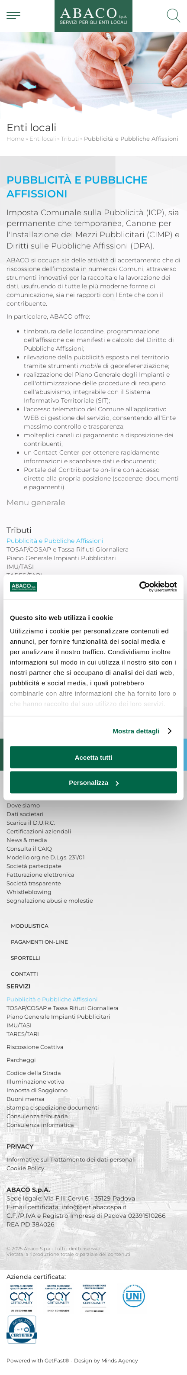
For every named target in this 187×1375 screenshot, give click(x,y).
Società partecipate (33, 865)
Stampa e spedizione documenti (52, 1107)
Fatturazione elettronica (40, 874)
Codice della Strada (33, 1072)
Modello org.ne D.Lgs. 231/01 (45, 857)
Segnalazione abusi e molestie (49, 900)
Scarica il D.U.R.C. (30, 822)
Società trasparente (33, 883)
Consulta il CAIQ (29, 848)
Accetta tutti (94, 757)
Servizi (19, 986)
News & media (26, 839)
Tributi (19, 530)
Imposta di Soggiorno (37, 1090)
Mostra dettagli (136, 731)
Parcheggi (21, 1059)
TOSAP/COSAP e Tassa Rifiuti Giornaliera (62, 1007)
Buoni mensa (25, 1098)
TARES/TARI (22, 1033)
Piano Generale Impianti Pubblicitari (58, 1016)
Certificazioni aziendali (38, 831)
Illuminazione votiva (35, 1081)
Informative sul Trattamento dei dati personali (71, 1159)
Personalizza (94, 782)
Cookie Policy (25, 1168)
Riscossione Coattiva (35, 1046)
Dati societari (25, 813)
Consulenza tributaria (37, 1116)
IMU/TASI (19, 1025)
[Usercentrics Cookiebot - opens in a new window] (139, 587)
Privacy (20, 1146)
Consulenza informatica (40, 1124)
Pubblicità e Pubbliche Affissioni (52, 999)
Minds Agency (119, 1360)
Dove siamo (23, 805)
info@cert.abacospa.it (94, 1207)
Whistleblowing (29, 891)
